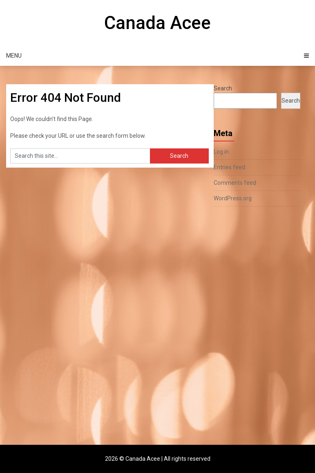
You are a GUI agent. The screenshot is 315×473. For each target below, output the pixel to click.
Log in (221, 151)
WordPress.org (233, 198)
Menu (14, 55)
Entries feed (229, 167)
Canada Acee (157, 23)
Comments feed (235, 182)
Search (223, 88)
